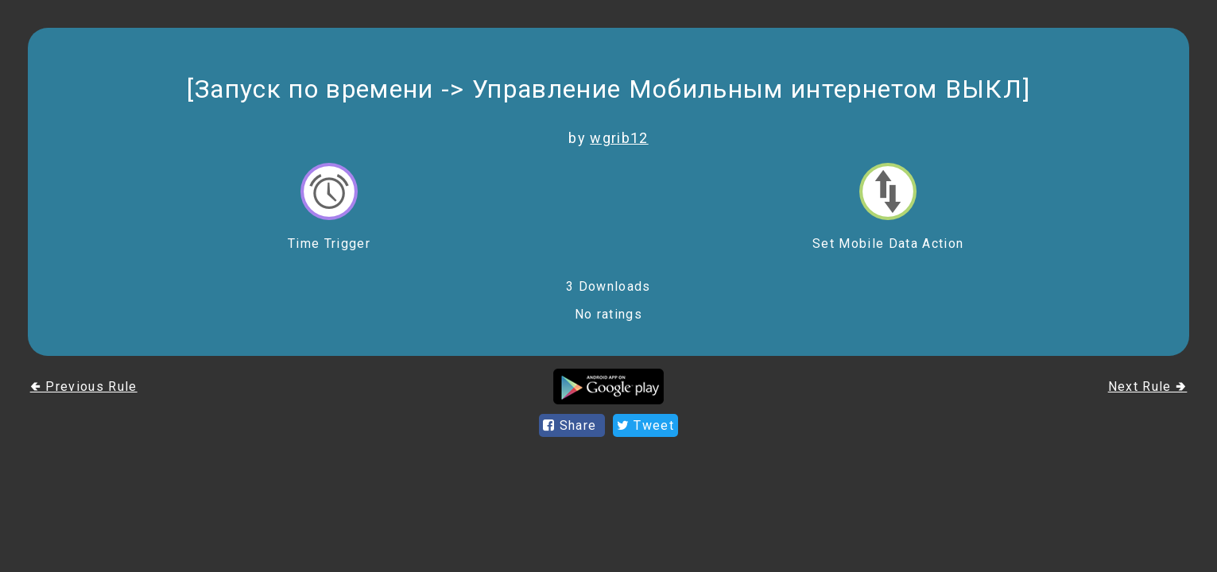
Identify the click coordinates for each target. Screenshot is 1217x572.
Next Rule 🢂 (1148, 386)
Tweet (645, 425)
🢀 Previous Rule (84, 386)
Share (572, 425)
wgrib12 (619, 137)
